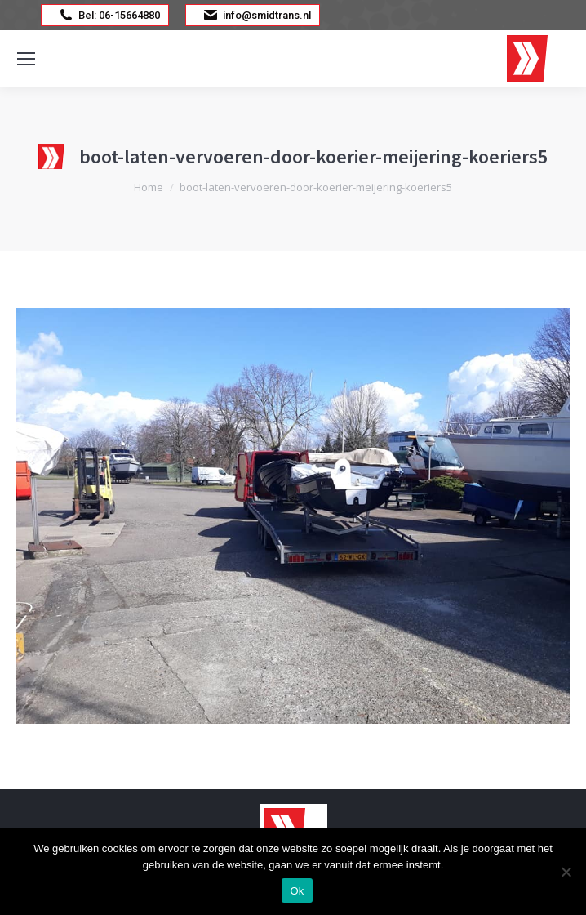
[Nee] (565, 872)
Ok (297, 891)
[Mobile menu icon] (26, 59)
